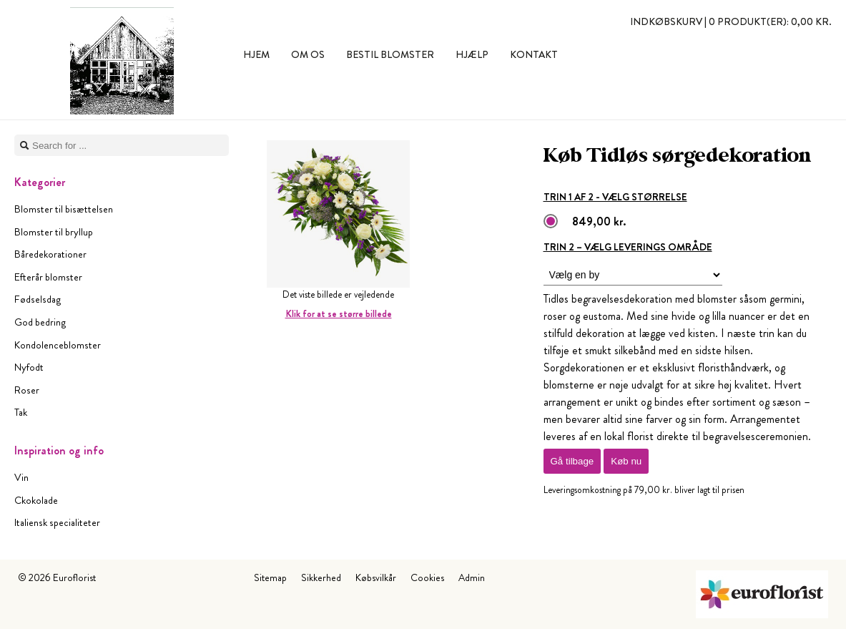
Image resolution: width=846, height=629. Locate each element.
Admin (471, 577)
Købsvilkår (375, 577)
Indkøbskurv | (731, 21)
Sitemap (270, 577)
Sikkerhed (321, 577)
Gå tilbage (572, 461)
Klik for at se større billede (338, 314)
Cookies (427, 577)
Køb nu (626, 461)
